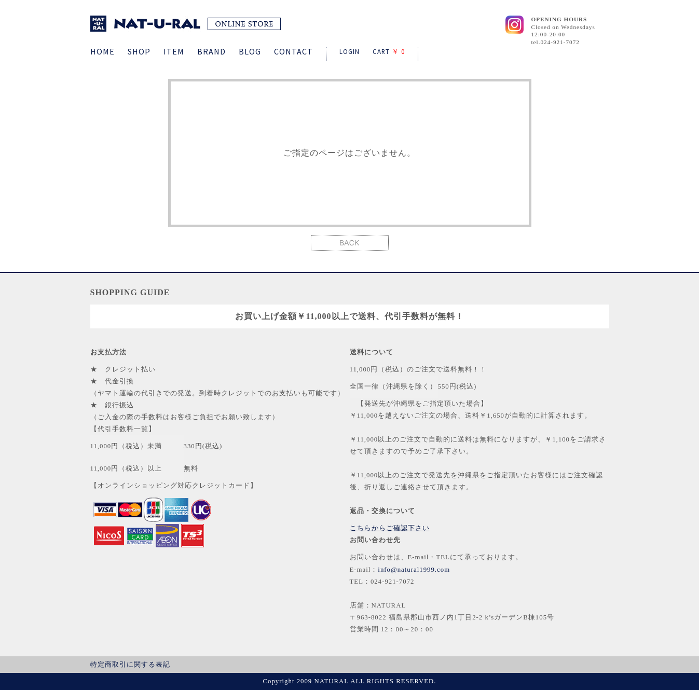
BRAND (211, 51)
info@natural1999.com (414, 569)
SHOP (139, 51)
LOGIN (349, 51)
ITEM (173, 51)
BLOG (250, 51)
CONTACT (293, 51)
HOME (102, 51)
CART (389, 51)
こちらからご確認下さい (390, 528)
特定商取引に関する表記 (130, 664)
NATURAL (185, 24)
